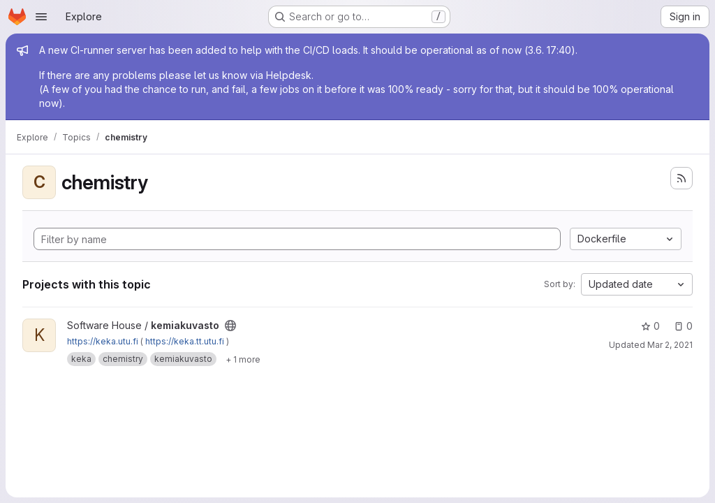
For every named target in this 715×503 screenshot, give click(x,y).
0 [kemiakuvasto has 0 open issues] (683, 326)
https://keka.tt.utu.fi (184, 341)
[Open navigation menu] (41, 17)
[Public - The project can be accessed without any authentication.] (230, 325)
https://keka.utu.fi (102, 341)
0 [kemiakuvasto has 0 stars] (650, 326)
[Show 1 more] (243, 359)
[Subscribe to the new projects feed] (681, 178)
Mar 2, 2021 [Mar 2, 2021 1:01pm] (670, 345)
